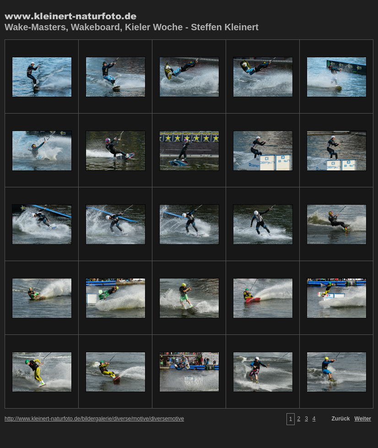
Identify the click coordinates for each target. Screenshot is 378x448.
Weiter (363, 418)
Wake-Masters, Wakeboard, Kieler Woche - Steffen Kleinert (132, 27)
